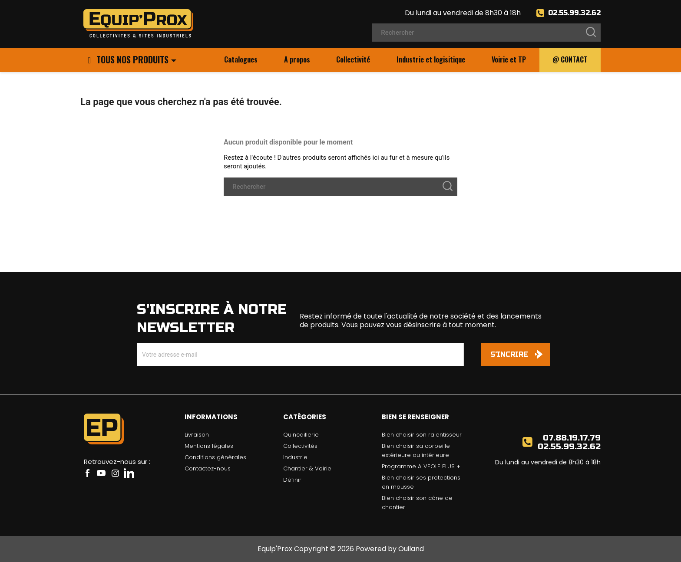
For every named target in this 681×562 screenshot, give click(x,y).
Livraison (197, 435)
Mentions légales (209, 446)
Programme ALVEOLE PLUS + (421, 466)
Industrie (295, 457)
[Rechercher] (486, 32)
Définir (292, 480)
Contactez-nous (208, 468)
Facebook (87, 473)
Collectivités (300, 446)
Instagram (115, 473)
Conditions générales (215, 457)
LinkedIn (129, 473)
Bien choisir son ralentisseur (422, 435)
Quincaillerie (301, 435)
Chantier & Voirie (307, 468)
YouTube (101, 473)
